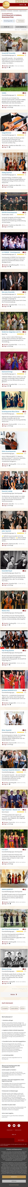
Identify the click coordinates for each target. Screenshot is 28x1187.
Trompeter (5, 1008)
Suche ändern (21, 27)
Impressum (9, 1130)
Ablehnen (14, 1181)
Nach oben (21, 1140)
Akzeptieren (14, 1176)
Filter (7, 27)
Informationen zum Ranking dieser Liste (19, 988)
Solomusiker (15, 10)
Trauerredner (14, 1008)
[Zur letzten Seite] (14, 994)
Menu (22, 5)
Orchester (21, 21)
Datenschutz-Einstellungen (14, 1184)
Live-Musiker (9, 10)
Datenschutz (18, 1130)
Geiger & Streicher (23, 10)
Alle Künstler (3, 10)
